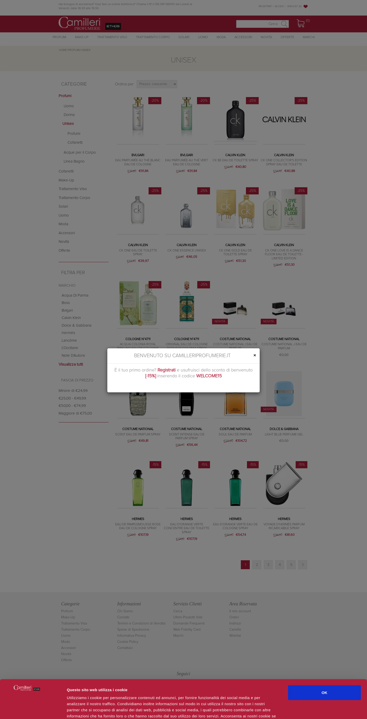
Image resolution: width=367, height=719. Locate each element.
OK (324, 659)
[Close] (254, 355)
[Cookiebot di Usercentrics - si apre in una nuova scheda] (33, 709)
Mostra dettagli (270, 709)
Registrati (167, 370)
